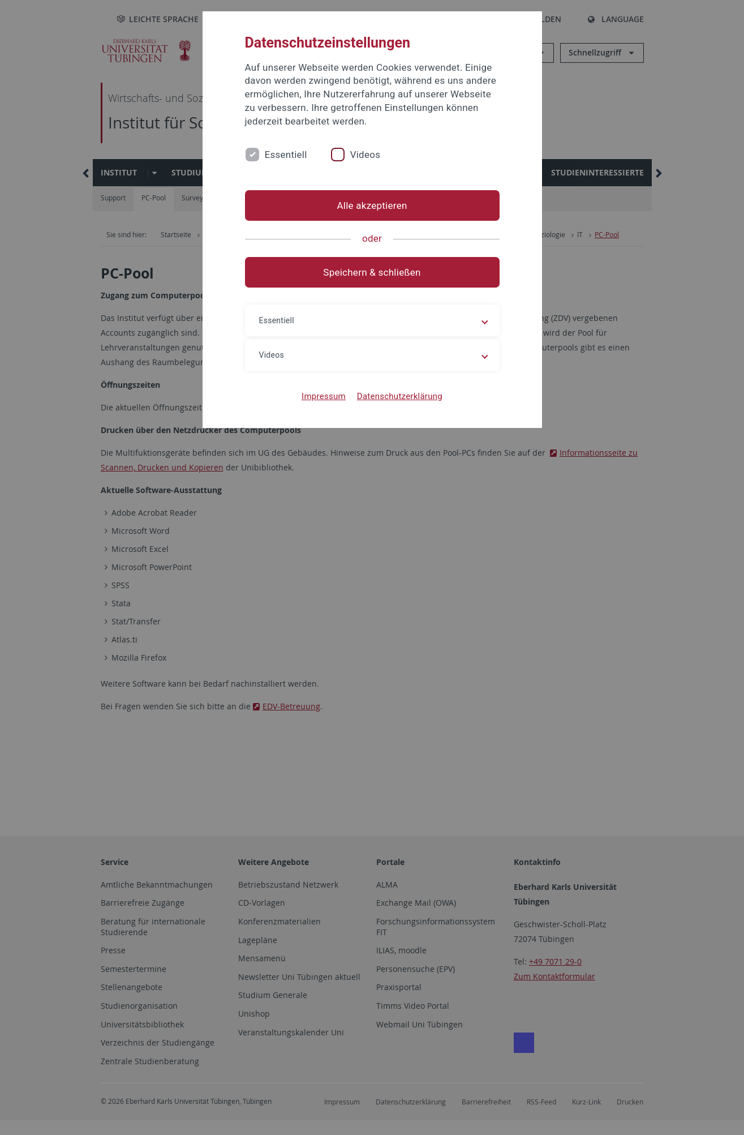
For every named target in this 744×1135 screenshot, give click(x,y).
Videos (365, 154)
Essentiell (286, 154)
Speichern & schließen (371, 272)
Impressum (324, 396)
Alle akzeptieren (372, 205)
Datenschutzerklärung (399, 396)
